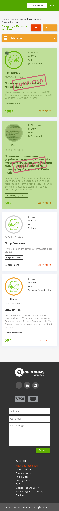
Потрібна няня (15, 243)
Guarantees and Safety (27, 487)
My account (37, 5)
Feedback (21, 495)
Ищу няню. (13, 310)
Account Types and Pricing (29, 491)
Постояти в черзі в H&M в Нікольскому (23, 85)
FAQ (18, 484)
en (52, 5)
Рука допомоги (23, 473)
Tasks (13, 19)
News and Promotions (27, 465)
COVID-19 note (23, 469)
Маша (13, 299)
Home (4, 19)
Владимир (13, 72)
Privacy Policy (23, 480)
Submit (43, 450)
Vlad (13, 145)
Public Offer (22, 476)
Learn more (44, 111)
